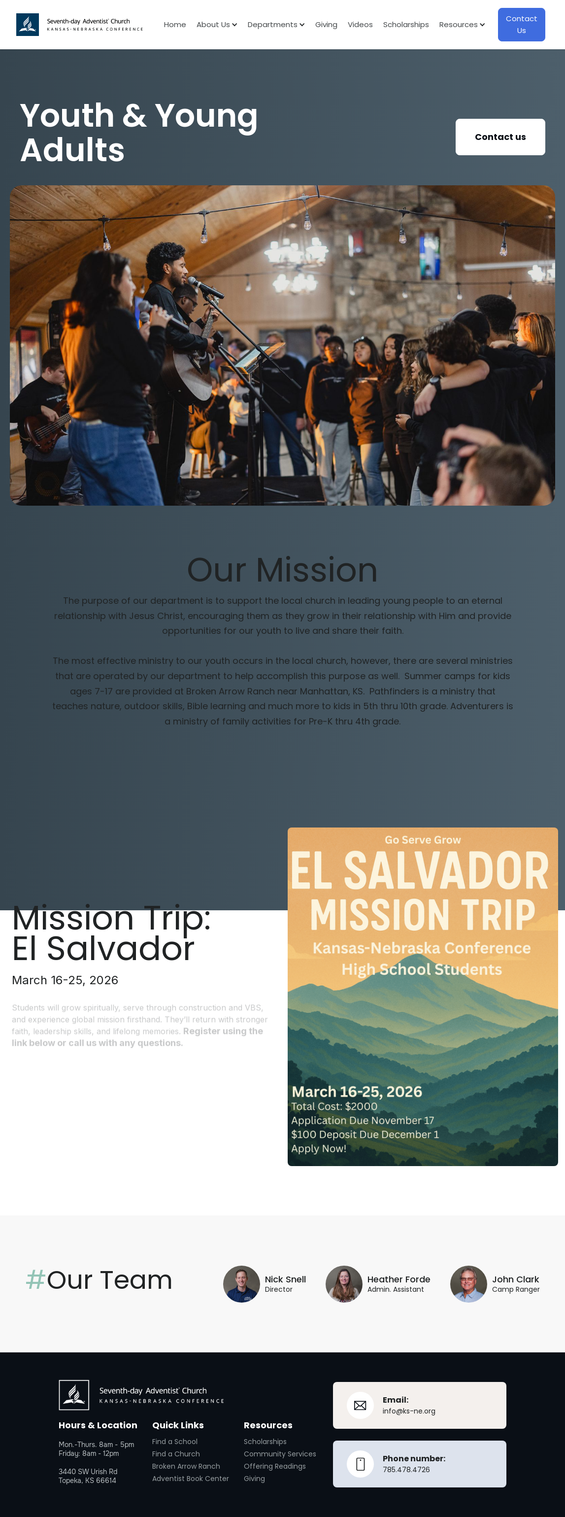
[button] (211, 24)
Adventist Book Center (190, 1478)
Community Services (280, 1454)
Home (175, 24)
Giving (326, 24)
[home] (79, 24)
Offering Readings (275, 1466)
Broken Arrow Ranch (186, 1466)
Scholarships (406, 24)
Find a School (175, 1442)
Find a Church (176, 1454)
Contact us (500, 137)
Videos (360, 24)
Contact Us (521, 24)
